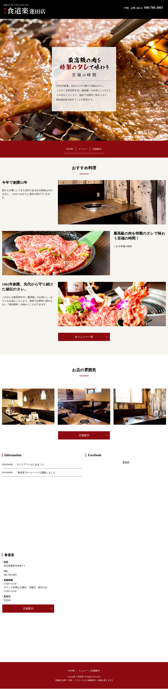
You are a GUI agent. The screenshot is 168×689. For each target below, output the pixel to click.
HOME (60, 147)
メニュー (82, 147)
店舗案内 (106, 147)
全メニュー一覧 (84, 336)
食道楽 (125, 462)
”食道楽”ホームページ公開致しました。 (37, 472)
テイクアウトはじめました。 (32, 465)
